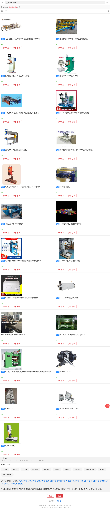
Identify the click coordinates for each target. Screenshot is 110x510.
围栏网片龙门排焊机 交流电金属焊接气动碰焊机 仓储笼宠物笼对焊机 (30, 372)
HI (16, 460)
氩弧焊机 (77, 469)
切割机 (57, 469)
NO (27, 460)
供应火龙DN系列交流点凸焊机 (16, 150)
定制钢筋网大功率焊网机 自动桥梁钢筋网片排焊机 (23, 261)
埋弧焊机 (35, 469)
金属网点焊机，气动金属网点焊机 (17, 76)
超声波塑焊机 (10, 446)
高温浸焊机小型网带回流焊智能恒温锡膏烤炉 (21, 298)
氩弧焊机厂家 (51, 481)
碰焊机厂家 (95, 481)
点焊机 (5, 469)
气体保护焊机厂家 (72, 481)
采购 (107, 406)
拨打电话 (16, 48)
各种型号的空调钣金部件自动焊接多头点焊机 (76, 150)
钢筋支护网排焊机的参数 (14, 224)
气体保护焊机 (7, 474)
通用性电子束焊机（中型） (69, 409)
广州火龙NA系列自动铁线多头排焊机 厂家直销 (22, 113)
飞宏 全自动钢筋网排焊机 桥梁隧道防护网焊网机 (22, 39)
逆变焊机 (46, 469)
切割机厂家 (61, 481)
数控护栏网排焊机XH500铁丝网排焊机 (74, 39)
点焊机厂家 (32, 481)
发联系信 (6, 48)
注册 (59, 496)
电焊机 (25, 469)
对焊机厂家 (7, 484)
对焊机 (15, 469)
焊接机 (67, 469)
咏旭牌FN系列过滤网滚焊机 (70, 261)
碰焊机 (102, 469)
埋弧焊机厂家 (85, 481)
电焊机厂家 (23, 481)
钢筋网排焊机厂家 (19, 484)
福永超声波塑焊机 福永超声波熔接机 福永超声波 (22, 187)
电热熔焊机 (9, 409)
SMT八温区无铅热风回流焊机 (70, 298)
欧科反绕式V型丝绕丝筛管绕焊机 (13, 335)
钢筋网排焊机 (65, 187)
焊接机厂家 (41, 481)
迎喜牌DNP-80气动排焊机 (69, 76)
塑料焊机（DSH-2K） (67, 372)
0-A (2, 460)
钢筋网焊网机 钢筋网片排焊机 (71, 224)
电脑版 (58, 501)
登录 (50, 496)
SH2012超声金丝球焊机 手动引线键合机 (74, 113)
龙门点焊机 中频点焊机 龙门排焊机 (72, 335)
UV (40, 460)
